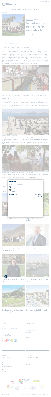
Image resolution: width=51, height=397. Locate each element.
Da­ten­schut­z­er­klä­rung (19, 184)
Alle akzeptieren (38, 194)
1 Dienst (13, 188)
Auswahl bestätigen (13, 194)
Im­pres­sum (40, 196)
